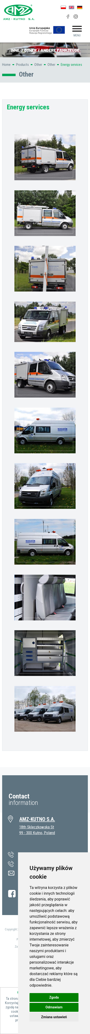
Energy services (71, 64)
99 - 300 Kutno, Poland (37, 832)
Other (38, 64)
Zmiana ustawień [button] (54, 1017)
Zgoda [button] (54, 997)
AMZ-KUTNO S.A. (37, 819)
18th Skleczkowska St (36, 827)
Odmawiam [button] (54, 1007)
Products (22, 64)
